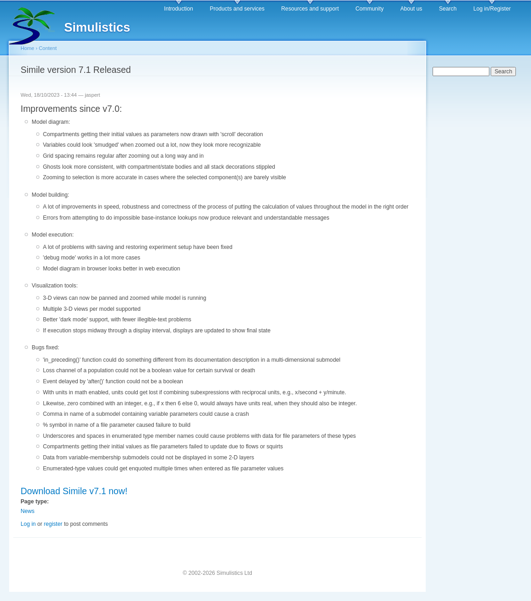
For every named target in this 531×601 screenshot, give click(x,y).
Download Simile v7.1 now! (74, 491)
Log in (28, 524)
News (27, 511)
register (53, 524)
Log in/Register (492, 9)
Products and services (237, 9)
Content (48, 48)
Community (370, 9)
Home (27, 48)
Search (448, 9)
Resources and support (310, 9)
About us (411, 9)
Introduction (178, 9)
